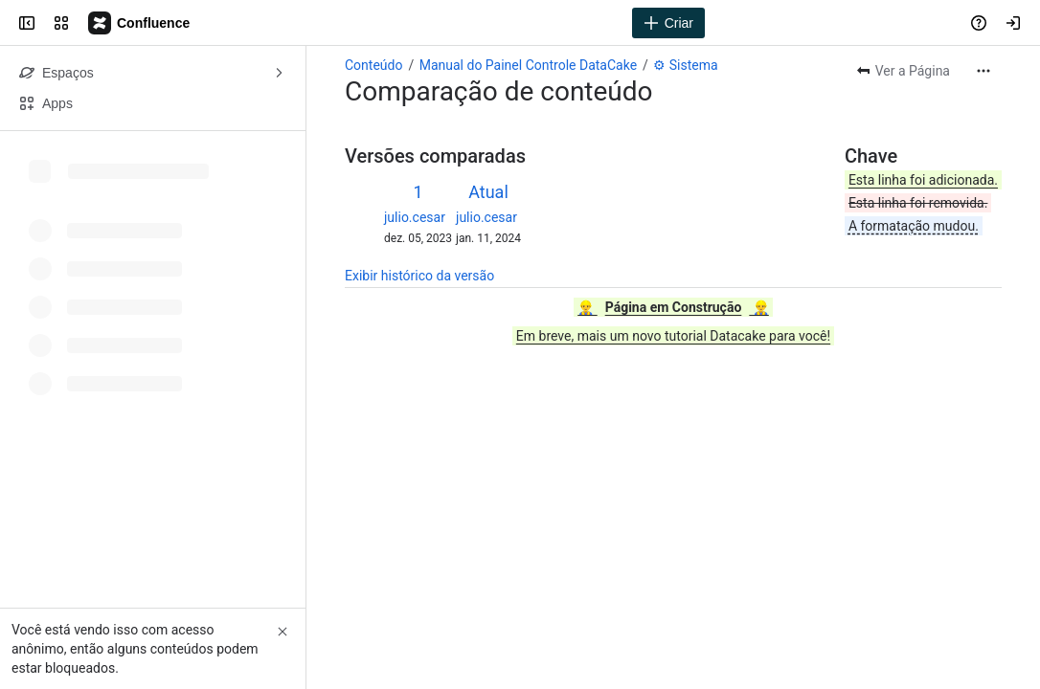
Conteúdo (373, 65)
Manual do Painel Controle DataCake (528, 65)
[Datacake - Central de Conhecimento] (139, 23)
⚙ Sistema (685, 65)
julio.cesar (414, 217)
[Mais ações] (983, 70)
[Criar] (668, 23)
